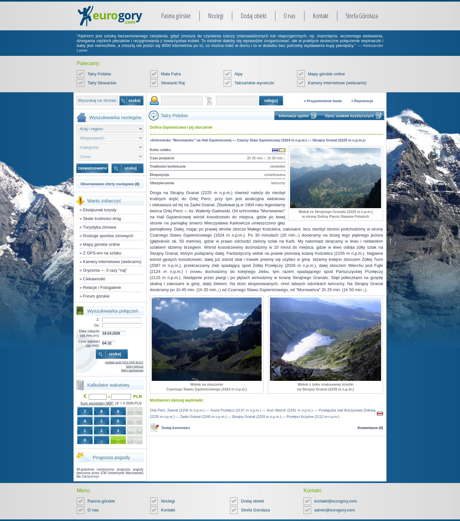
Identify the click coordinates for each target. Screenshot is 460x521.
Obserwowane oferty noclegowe (107, 184)
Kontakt (320, 15)
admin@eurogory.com (334, 510)
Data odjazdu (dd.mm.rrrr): (89, 333)
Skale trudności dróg (102, 218)
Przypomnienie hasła (324, 101)
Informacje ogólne (294, 116)
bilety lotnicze (134, 366)
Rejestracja (363, 101)
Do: (97, 325)
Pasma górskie (176, 15)
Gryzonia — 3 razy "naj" (105, 270)
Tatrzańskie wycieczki (254, 82)
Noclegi (215, 15)
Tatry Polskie (99, 74)
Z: (98, 319)
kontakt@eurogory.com (335, 501)
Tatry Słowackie (102, 82)
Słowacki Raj (173, 82)
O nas (289, 15)
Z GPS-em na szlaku (102, 253)
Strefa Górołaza (362, 15)
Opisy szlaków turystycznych (349, 116)
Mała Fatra (171, 74)
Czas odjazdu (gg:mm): (89, 343)
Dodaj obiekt (253, 15)
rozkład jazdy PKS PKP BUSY (124, 362)
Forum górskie (96, 296)
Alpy (238, 74)
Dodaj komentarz (176, 428)
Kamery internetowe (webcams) (337, 82)
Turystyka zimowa (99, 227)
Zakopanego (90, 476)
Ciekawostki (94, 278)
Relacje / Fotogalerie (102, 287)
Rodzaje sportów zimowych (108, 235)
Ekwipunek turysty (100, 210)
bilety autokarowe (132, 370)
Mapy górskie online (326, 74)
